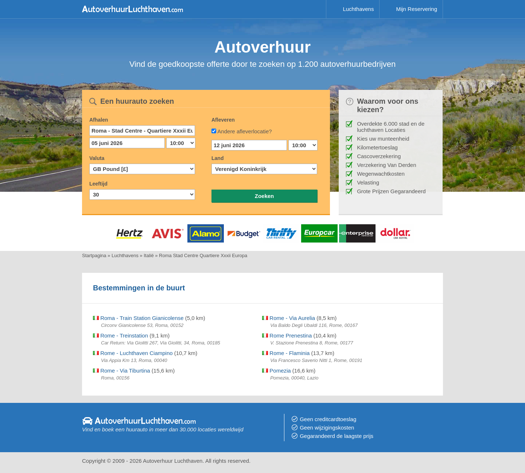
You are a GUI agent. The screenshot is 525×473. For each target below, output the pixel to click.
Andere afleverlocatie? (244, 131)
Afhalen (98, 120)
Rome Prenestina (287, 335)
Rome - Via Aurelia (288, 318)
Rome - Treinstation (120, 335)
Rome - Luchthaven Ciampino (133, 353)
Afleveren (223, 120)
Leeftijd (98, 184)
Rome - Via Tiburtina (121, 370)
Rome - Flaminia (286, 353)
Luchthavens (358, 9)
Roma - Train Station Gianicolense (138, 318)
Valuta (96, 158)
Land (217, 158)
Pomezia (276, 370)
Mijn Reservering (416, 9)
